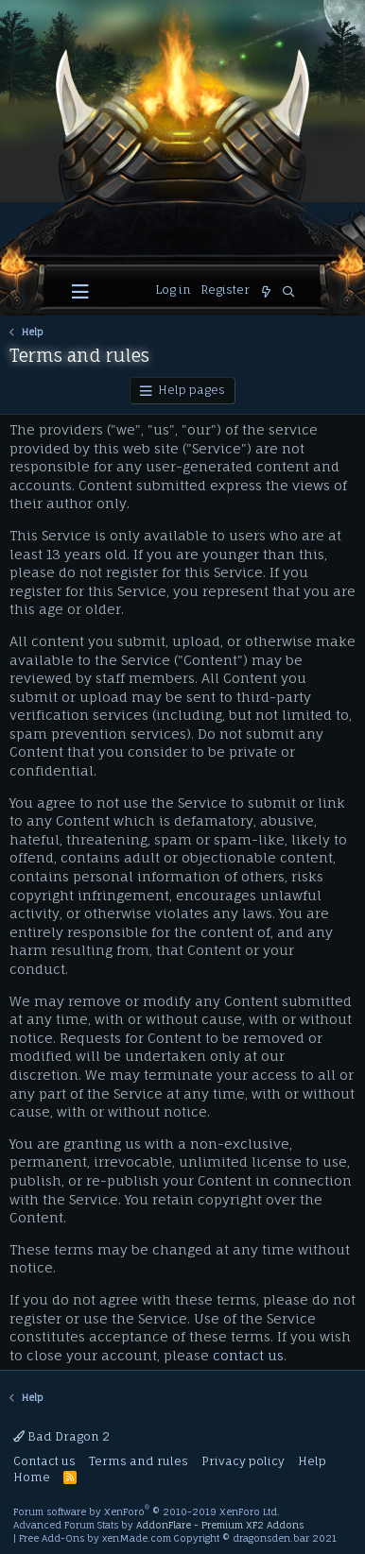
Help (312, 1461)
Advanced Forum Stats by (158, 1524)
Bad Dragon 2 (61, 1436)
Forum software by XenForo (146, 1511)
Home (31, 1477)
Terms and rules (138, 1461)
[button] (80, 292)
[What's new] (265, 292)
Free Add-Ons (51, 1538)
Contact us (44, 1461)
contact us (248, 1355)
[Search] (288, 292)
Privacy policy (243, 1461)
